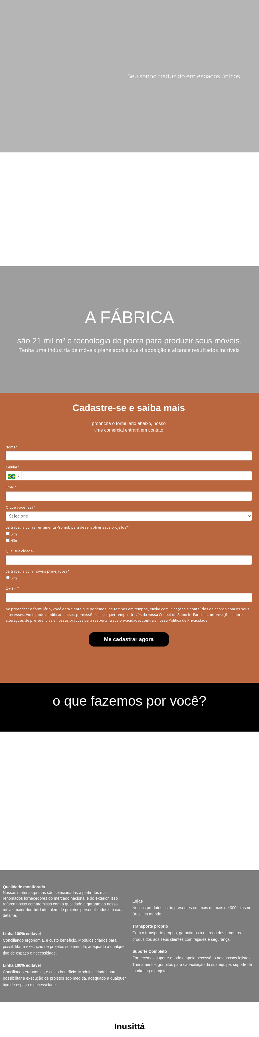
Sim (11, 534)
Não (11, 540)
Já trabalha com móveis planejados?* (37, 571)
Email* (11, 487)
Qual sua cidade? (20, 551)
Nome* (11, 447)
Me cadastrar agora (128, 639)
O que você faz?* (20, 507)
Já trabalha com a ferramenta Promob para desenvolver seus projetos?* (68, 527)
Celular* (12, 467)
